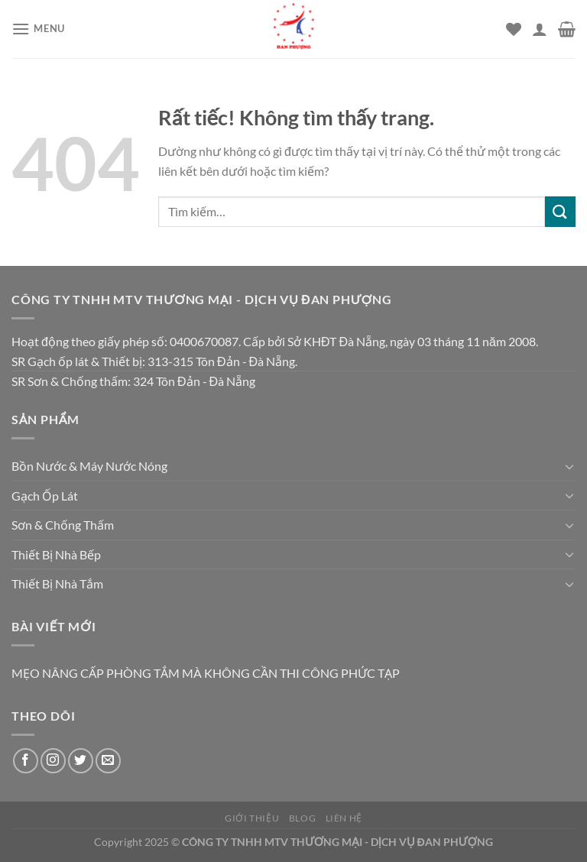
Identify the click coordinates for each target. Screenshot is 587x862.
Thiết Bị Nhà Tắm (57, 583)
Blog (302, 818)
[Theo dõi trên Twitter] (80, 760)
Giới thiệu (252, 818)
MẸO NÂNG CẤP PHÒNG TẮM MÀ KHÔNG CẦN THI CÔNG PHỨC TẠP (205, 673)
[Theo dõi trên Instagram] (53, 760)
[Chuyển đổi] (569, 466)
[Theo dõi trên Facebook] (25, 760)
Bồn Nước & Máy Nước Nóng (89, 466)
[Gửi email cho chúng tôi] (108, 760)
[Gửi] (560, 211)
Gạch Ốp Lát (44, 495)
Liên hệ (344, 818)
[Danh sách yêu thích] (513, 29)
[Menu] (38, 28)
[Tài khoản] (539, 29)
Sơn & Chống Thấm (62, 524)
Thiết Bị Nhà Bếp (56, 554)
